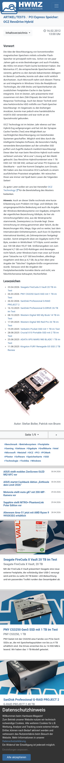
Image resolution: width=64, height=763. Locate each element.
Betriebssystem (27, 444)
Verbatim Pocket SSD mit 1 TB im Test (40, 329)
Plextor (8, 456)
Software (19, 456)
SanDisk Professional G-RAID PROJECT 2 (31, 699)
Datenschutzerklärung (14, 741)
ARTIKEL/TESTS (14, 17)
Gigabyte (31, 448)
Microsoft (10, 452)
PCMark (45, 452)
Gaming (8, 448)
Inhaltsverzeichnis (17, 33)
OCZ (30, 452)
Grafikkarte (44, 448)
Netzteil (21, 452)
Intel (55, 448)
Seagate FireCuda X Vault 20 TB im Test (30, 559)
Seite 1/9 (31, 434)
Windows (35, 460)
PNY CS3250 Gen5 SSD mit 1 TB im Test (30, 629)
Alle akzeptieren (16, 757)
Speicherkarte (34, 456)
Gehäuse (20, 448)
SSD (46, 456)
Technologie (11, 460)
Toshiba (24, 460)
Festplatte (43, 444)
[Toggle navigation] (56, 5)
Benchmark (10, 444)
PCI (37, 452)
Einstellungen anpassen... (16, 749)
